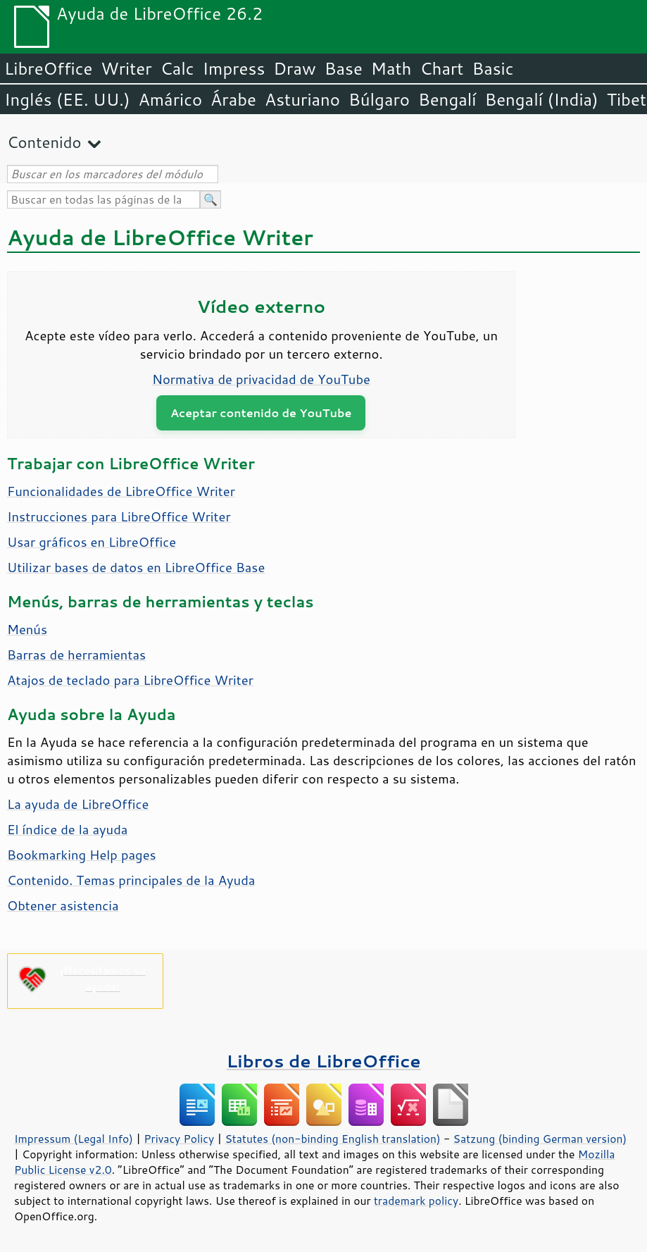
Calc (177, 68)
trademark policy (416, 1200)
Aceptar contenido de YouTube (260, 412)
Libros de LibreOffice (323, 1060)
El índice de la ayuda (67, 829)
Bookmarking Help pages (81, 854)
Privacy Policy (179, 1138)
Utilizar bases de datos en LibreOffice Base (136, 567)
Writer (126, 68)
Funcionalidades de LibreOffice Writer (121, 491)
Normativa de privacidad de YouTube (261, 379)
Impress (234, 68)
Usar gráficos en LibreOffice (91, 542)
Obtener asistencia (63, 905)
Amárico (171, 99)
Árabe (233, 99)
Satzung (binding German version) (540, 1138)
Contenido (44, 142)
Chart (441, 68)
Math (391, 68)
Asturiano (302, 99)
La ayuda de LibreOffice (78, 804)
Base (344, 68)
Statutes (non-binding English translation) (332, 1138)
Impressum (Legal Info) (73, 1138)
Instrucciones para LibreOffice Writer (119, 516)
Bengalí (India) (541, 99)
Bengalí (447, 99)
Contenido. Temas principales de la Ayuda (131, 880)
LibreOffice (48, 68)
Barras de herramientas (76, 654)
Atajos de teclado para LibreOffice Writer (130, 680)
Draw (294, 68)
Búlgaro (379, 99)
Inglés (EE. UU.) (67, 99)
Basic (492, 68)
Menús (27, 629)
